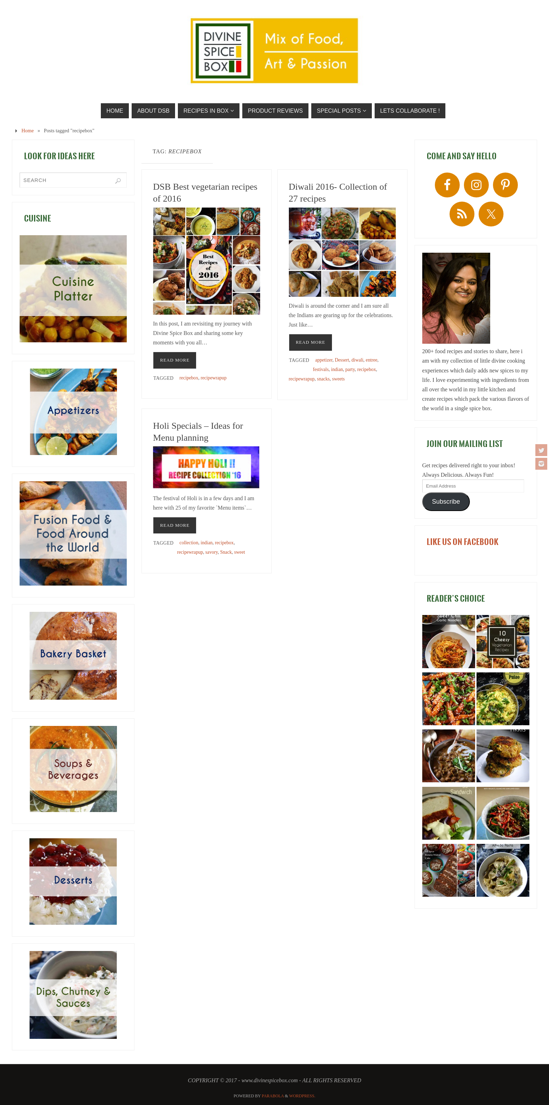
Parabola (273, 1095)
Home (27, 130)
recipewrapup (214, 377)
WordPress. (302, 1095)
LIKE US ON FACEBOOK (463, 542)
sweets (338, 379)
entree (371, 360)
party (350, 369)
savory (212, 552)
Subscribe (446, 501)
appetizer (323, 360)
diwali (357, 360)
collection (189, 542)
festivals (320, 369)
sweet (239, 552)
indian (337, 369)
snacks (323, 379)
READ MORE (174, 360)
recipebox (189, 377)
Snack (226, 552)
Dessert (342, 360)
